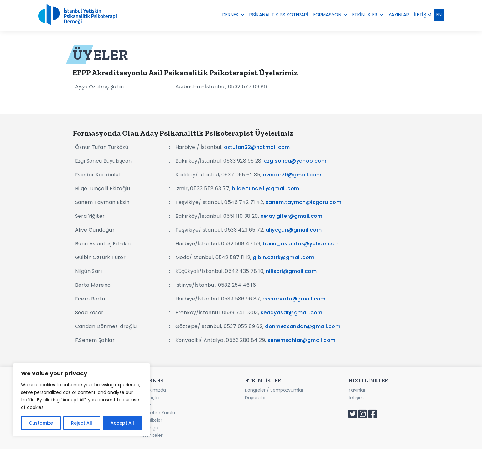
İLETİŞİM (422, 14)
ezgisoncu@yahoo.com (295, 160)
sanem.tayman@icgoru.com (303, 202)
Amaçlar (151, 397)
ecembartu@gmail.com (294, 298)
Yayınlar (356, 390)
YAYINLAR (398, 14)
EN (439, 14)
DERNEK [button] (230, 14)
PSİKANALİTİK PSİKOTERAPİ (278, 14)
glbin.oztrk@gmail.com (283, 257)
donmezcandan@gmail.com (302, 326)
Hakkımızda (154, 390)
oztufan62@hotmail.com (257, 147)
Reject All (81, 423)
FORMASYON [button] (327, 14)
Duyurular (255, 397)
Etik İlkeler (152, 420)
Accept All (122, 423)
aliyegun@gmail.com (294, 229)
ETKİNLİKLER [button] (364, 14)
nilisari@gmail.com (291, 271)
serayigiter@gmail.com (292, 216)
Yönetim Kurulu (158, 413)
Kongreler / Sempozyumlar (274, 390)
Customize (41, 423)
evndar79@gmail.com (292, 174)
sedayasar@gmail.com (292, 312)
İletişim (356, 397)
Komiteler (152, 435)
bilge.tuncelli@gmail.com (265, 188)
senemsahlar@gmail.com (301, 340)
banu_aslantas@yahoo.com (301, 243)
